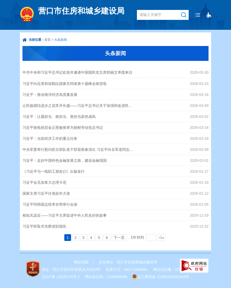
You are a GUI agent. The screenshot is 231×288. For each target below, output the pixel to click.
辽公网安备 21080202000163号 (163, 277)
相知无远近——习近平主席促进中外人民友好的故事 (64, 215)
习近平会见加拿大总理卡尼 (44, 182)
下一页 (119, 237)
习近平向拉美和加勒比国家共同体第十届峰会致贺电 (64, 84)
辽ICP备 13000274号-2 (61, 277)
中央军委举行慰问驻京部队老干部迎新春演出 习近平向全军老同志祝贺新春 (78, 149)
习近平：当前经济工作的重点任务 (49, 138)
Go (161, 238)
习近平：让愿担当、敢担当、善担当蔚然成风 (59, 116)
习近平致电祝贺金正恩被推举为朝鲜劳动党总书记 (62, 127)
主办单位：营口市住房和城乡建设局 (128, 262)
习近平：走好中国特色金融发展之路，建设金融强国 (64, 160)
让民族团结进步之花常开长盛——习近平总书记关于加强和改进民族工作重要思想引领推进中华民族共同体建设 (78, 105)
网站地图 (81, 262)
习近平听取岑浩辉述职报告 (44, 226)
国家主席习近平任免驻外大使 (46, 193)
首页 (47, 40)
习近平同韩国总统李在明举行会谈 (49, 204)
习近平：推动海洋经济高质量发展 (49, 95)
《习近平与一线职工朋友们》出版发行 (53, 171)
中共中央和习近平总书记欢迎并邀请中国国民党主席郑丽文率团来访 (77, 72)
